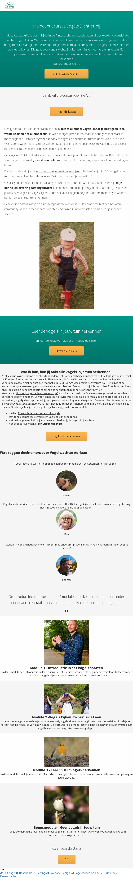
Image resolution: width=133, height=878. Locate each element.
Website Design (59, 873)
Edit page (8, 873)
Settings (40, 873)
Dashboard (24, 873)
